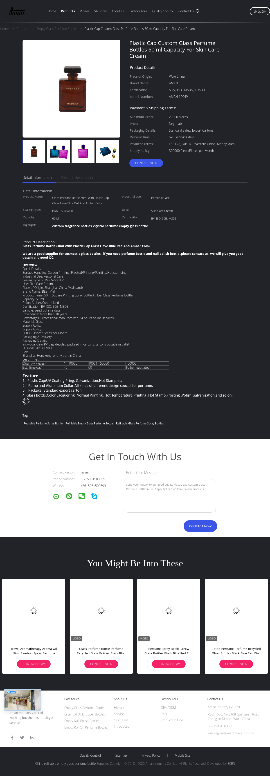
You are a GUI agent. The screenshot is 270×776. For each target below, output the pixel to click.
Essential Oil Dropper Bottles (84, 714)
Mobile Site (182, 755)
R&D (164, 714)
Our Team (121, 720)
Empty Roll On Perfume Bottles (86, 727)
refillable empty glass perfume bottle (89, 423)
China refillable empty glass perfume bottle (65, 763)
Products (68, 11)
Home (51, 11)
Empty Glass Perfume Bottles (84, 708)
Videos (84, 11)
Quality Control (162, 11)
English (260, 11)
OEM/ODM (168, 707)
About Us (118, 11)
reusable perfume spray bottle (43, 423)
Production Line (172, 720)
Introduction (122, 726)
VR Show (100, 11)
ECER (231, 763)
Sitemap (121, 755)
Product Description (77, 177)
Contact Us (186, 11)
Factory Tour (138, 11)
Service (119, 714)
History (119, 707)
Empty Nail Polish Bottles (81, 721)
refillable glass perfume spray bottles (140, 423)
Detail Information (37, 177)
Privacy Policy (151, 755)
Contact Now (146, 163)
